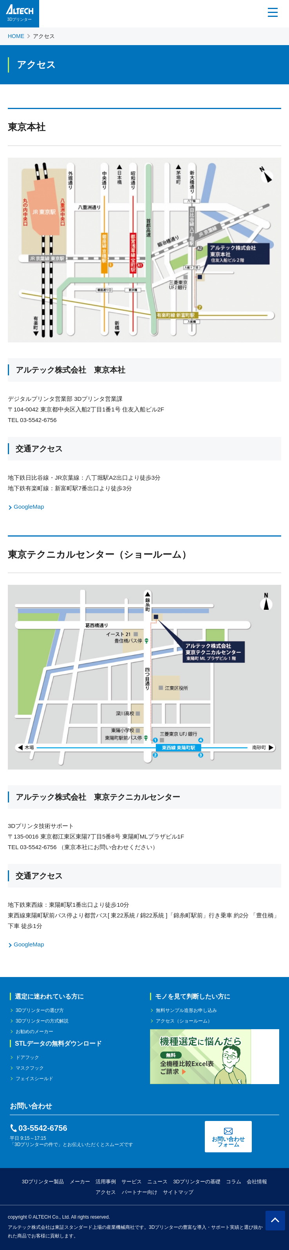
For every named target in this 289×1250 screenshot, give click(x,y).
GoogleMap (29, 506)
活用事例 (106, 1181)
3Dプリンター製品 (43, 1181)
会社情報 (257, 1181)
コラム (233, 1181)
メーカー (80, 1181)
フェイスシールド (34, 1078)
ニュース (157, 1181)
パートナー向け (139, 1192)
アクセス (106, 1192)
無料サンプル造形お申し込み (186, 1010)
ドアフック (27, 1057)
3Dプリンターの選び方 (40, 1010)
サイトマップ (178, 1192)
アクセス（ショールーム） (184, 1021)
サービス (131, 1181)
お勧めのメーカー (34, 1031)
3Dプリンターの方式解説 (42, 1021)
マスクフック (30, 1068)
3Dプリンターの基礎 (196, 1181)
